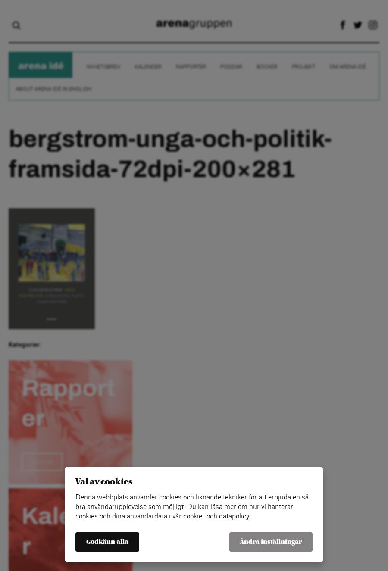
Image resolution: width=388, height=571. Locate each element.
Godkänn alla (107, 542)
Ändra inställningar (271, 542)
